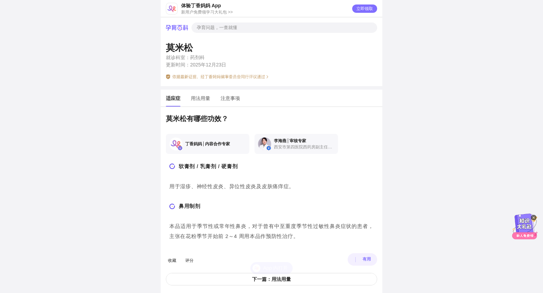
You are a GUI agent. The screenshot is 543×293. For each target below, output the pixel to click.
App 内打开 (275, 256)
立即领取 (364, 8)
